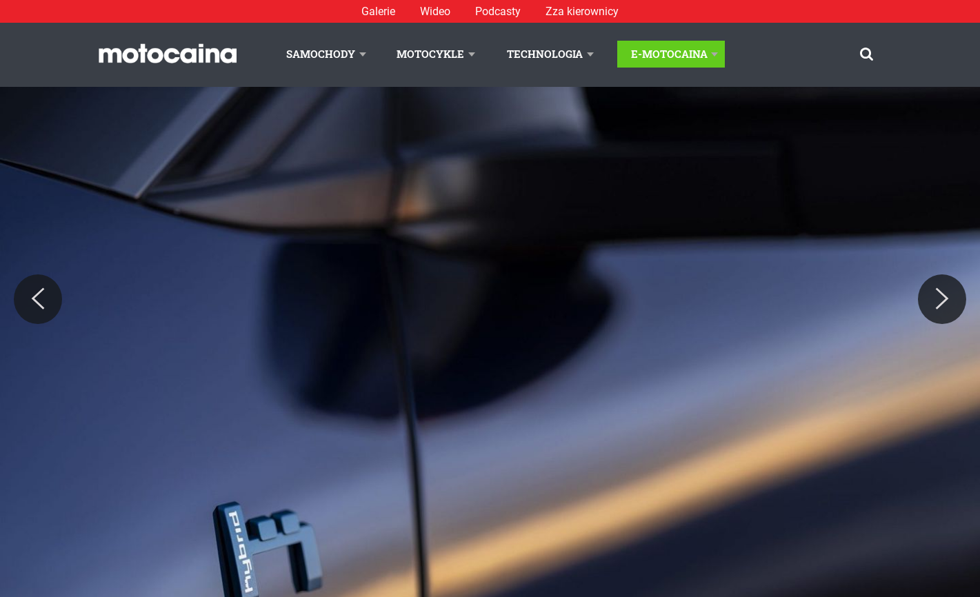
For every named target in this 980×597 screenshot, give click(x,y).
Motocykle (430, 54)
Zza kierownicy (582, 11)
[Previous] (38, 299)
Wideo (435, 11)
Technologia (545, 54)
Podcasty (498, 11)
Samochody (320, 54)
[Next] (942, 299)
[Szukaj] (866, 54)
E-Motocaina (669, 54)
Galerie (378, 11)
